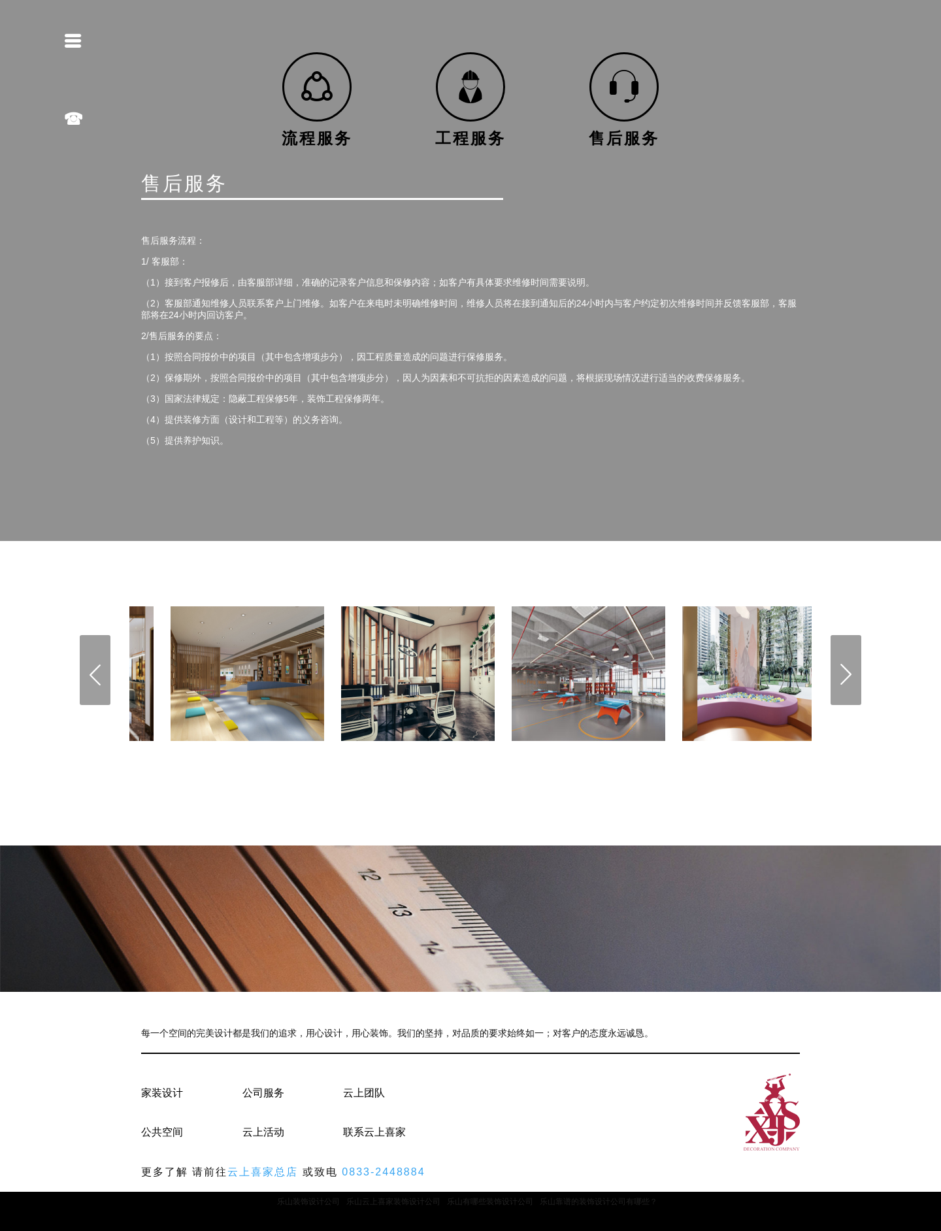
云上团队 (364, 1092)
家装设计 (162, 1092)
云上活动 (263, 1132)
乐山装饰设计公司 (308, 1201)
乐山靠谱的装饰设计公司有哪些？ (598, 1201)
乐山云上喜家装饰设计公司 (393, 1201)
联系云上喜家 (374, 1132)
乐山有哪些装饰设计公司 (490, 1201)
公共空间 (162, 1132)
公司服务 (263, 1092)
